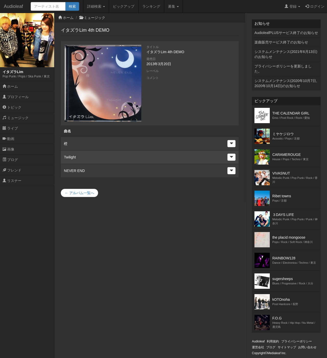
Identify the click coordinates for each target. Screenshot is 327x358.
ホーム (10, 86)
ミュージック (16, 118)
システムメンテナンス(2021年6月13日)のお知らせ (285, 54)
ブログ (10, 160)
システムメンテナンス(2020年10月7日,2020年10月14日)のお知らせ (285, 83)
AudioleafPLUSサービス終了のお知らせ (286, 33)
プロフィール (16, 97)
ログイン (314, 6)
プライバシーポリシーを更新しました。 (283, 68)
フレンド (12, 170)
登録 (292, 6)
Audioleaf (13, 6)
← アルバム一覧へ (79, 193)
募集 (173, 6)
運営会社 (258, 347)
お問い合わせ (307, 347)
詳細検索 (96, 6)
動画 (8, 139)
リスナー (12, 181)
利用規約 (273, 341)
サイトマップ (287, 347)
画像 (8, 149)
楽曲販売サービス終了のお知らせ (281, 42)
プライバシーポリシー (296, 341)
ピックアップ (123, 6)
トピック (12, 107)
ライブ (10, 128)
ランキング (151, 6)
